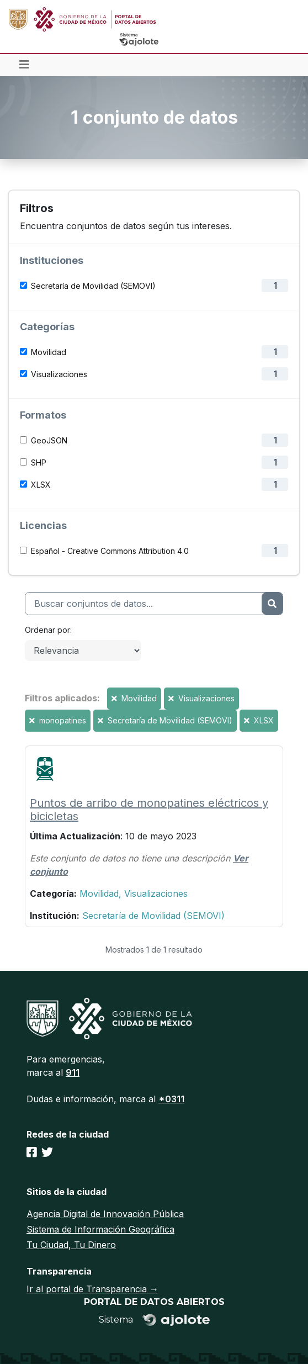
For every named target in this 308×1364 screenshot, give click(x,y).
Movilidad (48, 352)
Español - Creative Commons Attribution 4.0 (110, 551)
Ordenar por (47, 630)
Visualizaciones (59, 374)
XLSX (41, 484)
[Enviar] (272, 604)
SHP (38, 462)
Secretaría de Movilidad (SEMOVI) (93, 285)
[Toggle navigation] (24, 65)
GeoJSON (49, 440)
